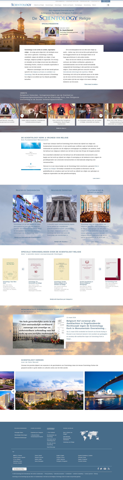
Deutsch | (39, 457)
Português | (62, 461)
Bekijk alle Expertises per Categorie (61, 299)
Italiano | (38, 459)
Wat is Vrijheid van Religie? (67, 433)
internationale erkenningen (71, 72)
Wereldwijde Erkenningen (21, 435)
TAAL (105, 1)
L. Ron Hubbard (51, 432)
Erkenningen (58, 5)
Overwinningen (49, 5)
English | (60, 455)
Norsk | (39, 461)
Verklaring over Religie (68, 442)
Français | (60, 457)
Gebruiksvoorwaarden (59, 473)
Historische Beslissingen (21, 437)
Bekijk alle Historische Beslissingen (61, 351)
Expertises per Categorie (37, 432)
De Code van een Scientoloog (51, 443)
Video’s (94, 5)
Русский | (82, 461)
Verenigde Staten (19, 432)
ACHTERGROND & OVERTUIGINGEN (51, 429)
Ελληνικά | (82, 457)
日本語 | (61, 459)
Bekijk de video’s (61, 128)
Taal (13, 451)
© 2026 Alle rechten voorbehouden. (27, 473)
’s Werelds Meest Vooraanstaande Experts (37, 435)
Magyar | (82, 459)
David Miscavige (51, 447)
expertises (85, 72)
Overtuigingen (78, 5)
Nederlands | (17, 461)
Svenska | (17, 463)
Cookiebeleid (68, 473)
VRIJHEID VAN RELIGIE (68, 428)
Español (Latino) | (19, 457)
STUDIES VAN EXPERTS (36, 428)
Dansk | (38, 455)
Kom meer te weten (91, 84)
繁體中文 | (17, 455)
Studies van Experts (68, 5)
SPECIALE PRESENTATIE (50, 24)
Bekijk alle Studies (61, 242)
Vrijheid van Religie (39, 5)
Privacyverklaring (49, 473)
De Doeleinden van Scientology (51, 435)
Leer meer (95, 242)
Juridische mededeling (78, 473)
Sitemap (96, 473)
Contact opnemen (89, 473)
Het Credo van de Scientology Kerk (51, 439)
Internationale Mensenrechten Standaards (67, 438)
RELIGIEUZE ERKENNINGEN (21, 428)
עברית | (16, 459)
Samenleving (87, 5)
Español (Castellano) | (85, 455)
